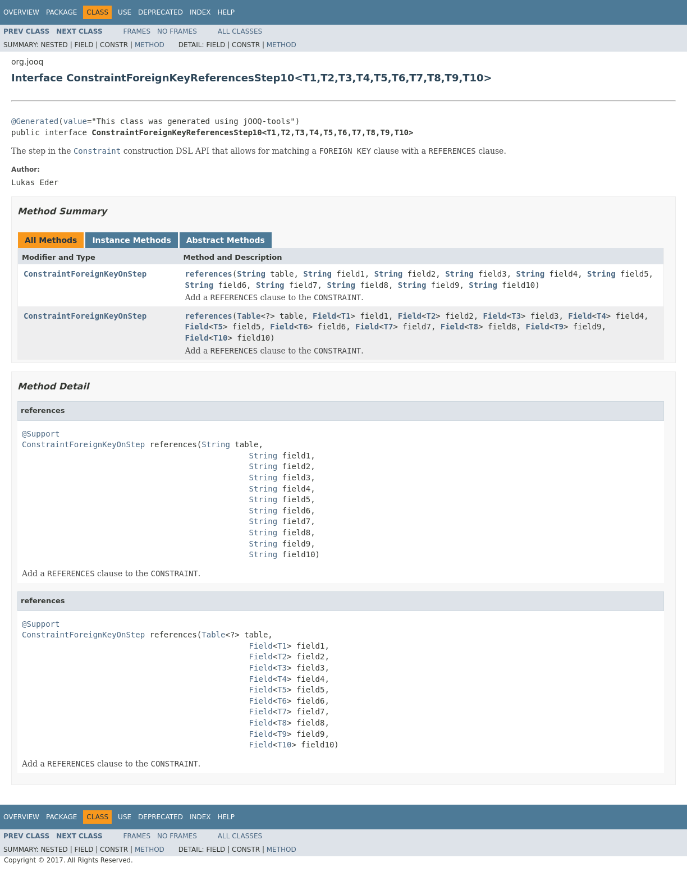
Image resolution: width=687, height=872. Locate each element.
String (251, 273)
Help (226, 12)
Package (61, 12)
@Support (40, 433)
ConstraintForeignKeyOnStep (85, 273)
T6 (303, 326)
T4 (601, 315)
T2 (431, 315)
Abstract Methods (225, 240)
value (75, 121)
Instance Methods (131, 240)
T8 (473, 326)
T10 (220, 337)
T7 (388, 326)
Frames (137, 31)
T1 (346, 315)
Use (124, 12)
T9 (559, 326)
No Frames (177, 31)
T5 (218, 326)
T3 (516, 315)
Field (324, 315)
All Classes (240, 31)
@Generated (34, 121)
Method (149, 45)
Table (248, 315)
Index (200, 12)
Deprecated (160, 12)
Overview (21, 12)
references (208, 273)
